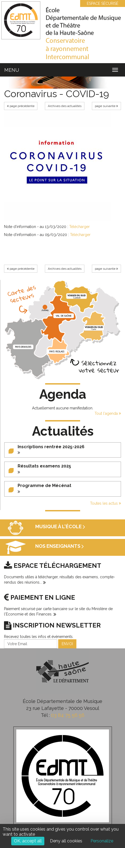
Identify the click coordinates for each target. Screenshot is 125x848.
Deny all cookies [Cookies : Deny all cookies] (66, 840)
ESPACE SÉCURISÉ (99, 3)
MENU (11, 70)
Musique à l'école (60, 526)
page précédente (20, 106)
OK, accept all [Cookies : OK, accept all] (28, 840)
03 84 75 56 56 (67, 715)
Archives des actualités (64, 106)
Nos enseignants (59, 546)
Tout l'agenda (108, 413)
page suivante (106, 106)
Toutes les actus (105, 503)
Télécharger (79, 227)
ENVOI (67, 644)
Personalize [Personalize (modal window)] (102, 840)
